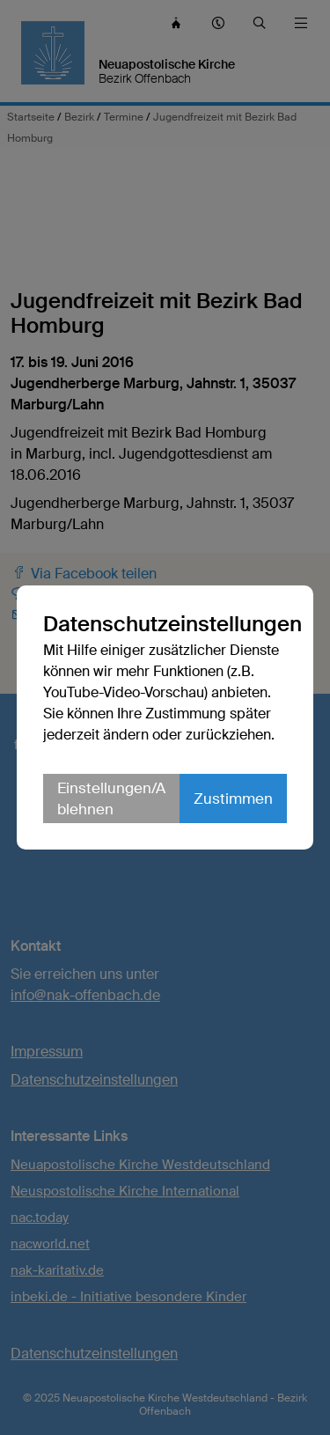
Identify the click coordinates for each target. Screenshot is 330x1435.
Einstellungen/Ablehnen (111, 798)
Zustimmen (233, 798)
